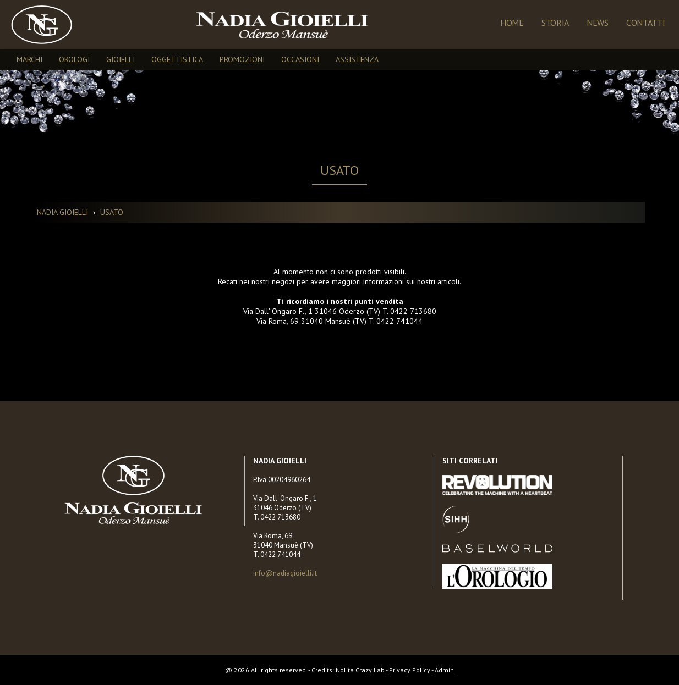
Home (512, 22)
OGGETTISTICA (177, 59)
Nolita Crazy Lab (360, 670)
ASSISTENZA (357, 59)
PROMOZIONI (242, 59)
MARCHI (29, 59)
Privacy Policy (409, 670)
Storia (555, 22)
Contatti (645, 22)
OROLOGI (74, 59)
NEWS (598, 22)
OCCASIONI (300, 59)
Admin (444, 670)
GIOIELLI (120, 59)
